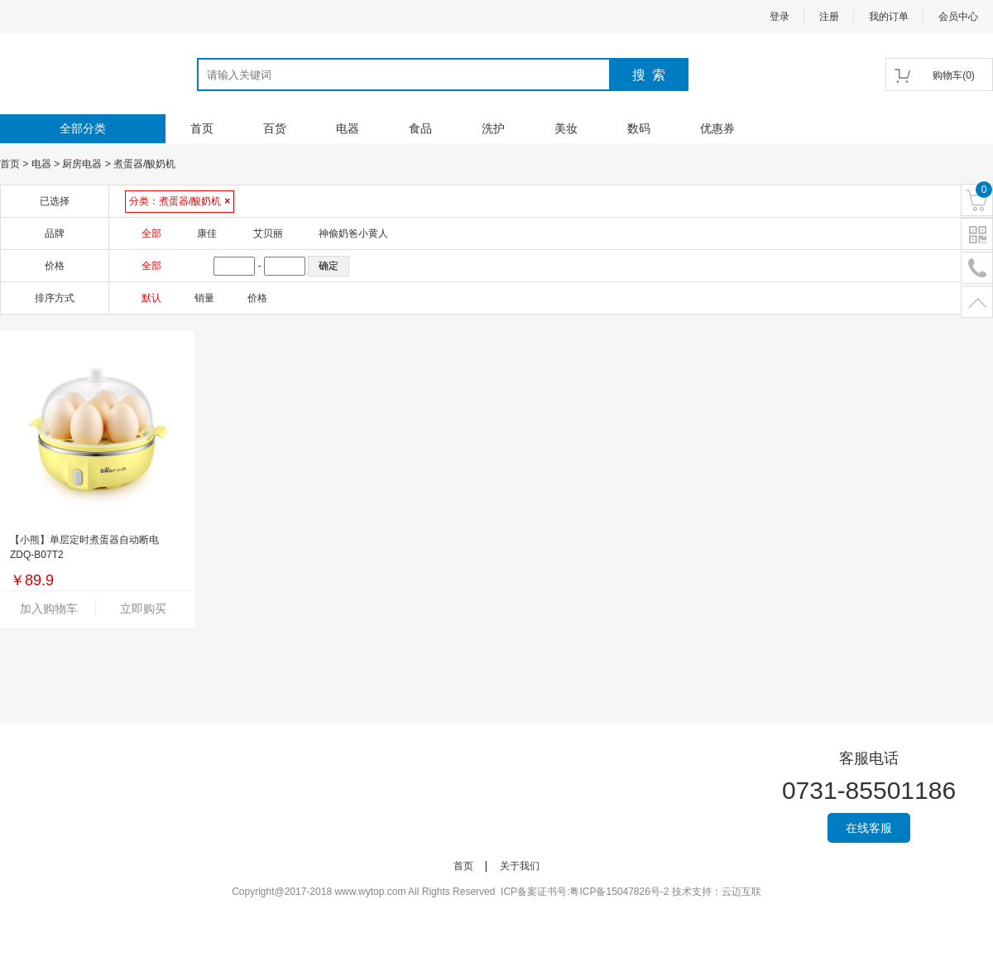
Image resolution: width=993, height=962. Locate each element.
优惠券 (717, 128)
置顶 (977, 302)
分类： (179, 201)
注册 (829, 16)
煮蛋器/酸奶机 (144, 164)
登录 (779, 16)
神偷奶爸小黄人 (353, 233)
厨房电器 (82, 164)
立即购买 (143, 608)
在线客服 (869, 828)
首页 (201, 128)
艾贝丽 (268, 233)
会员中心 (958, 16)
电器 (347, 128)
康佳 (207, 233)
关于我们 (520, 866)
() (954, 75)
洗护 (493, 128)
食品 (420, 128)
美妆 (566, 128)
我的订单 (889, 16)
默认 (151, 298)
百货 (274, 128)
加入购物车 (49, 608)
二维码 (977, 235)
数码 (638, 128)
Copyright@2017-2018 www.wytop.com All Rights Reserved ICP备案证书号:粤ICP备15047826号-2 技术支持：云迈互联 (496, 891)
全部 (151, 233)
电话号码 (977, 269)
